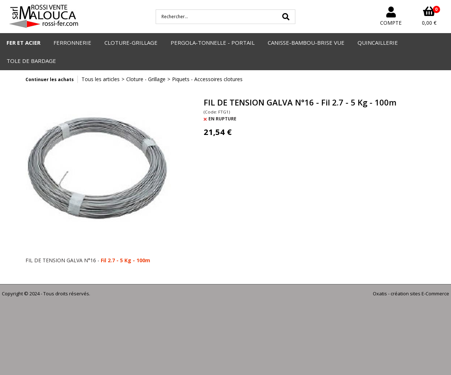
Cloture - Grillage (145, 79)
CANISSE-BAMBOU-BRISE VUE (306, 42)
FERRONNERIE (72, 42)
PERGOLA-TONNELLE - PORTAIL (213, 42)
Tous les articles (100, 79)
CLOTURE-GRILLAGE (130, 42)
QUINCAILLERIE (378, 42)
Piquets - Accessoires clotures (207, 79)
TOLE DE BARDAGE (31, 60)
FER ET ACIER (23, 42)
